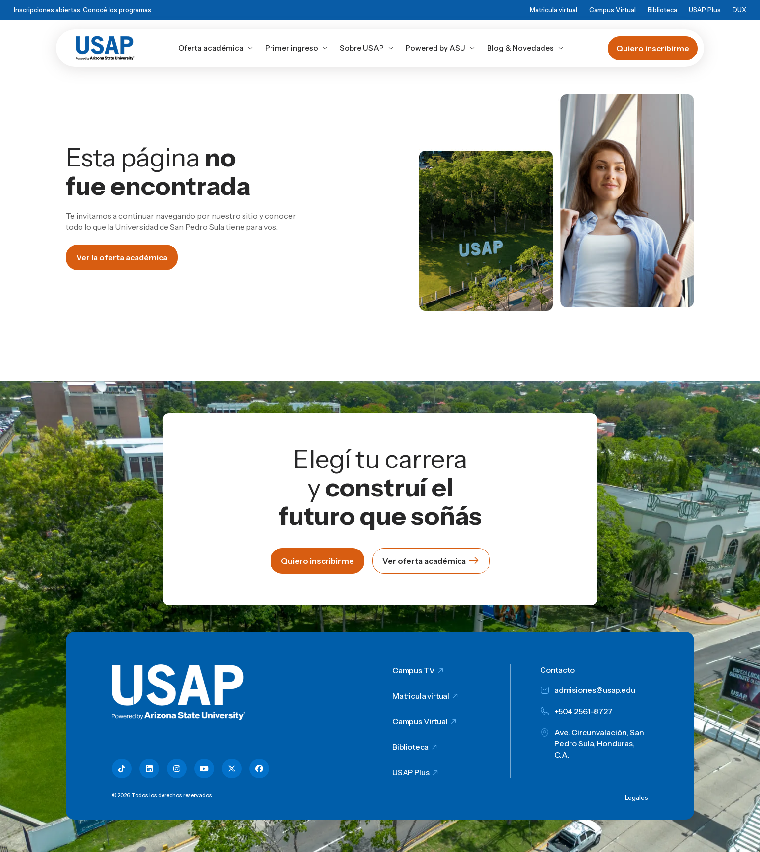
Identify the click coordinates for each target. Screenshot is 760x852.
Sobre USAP (367, 48)
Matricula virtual (553, 10)
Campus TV (413, 670)
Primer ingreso (296, 48)
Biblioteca (662, 10)
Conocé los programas (117, 10)
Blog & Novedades (525, 48)
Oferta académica (215, 48)
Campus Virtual (612, 10)
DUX (739, 10)
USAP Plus (705, 10)
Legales (636, 797)
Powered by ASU (440, 48)
